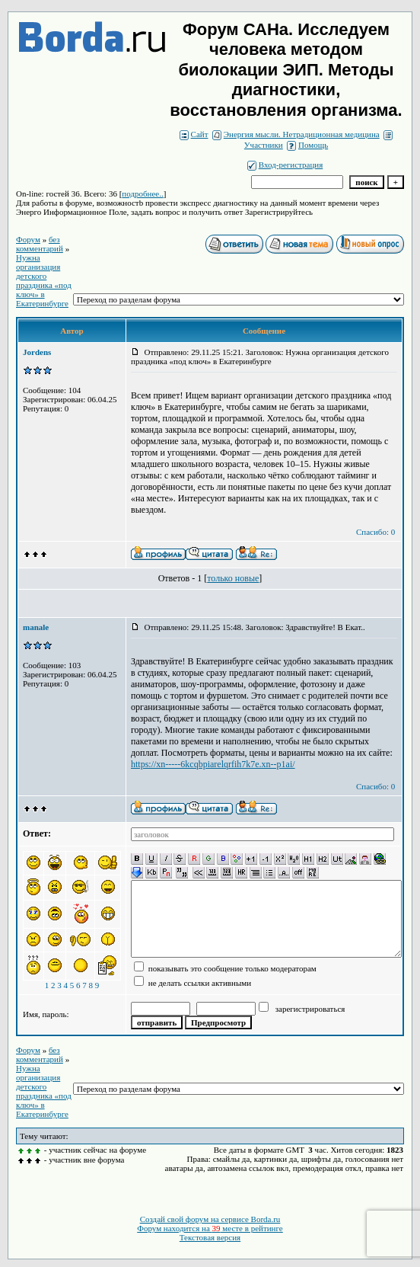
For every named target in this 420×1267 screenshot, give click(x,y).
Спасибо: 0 (375, 531)
